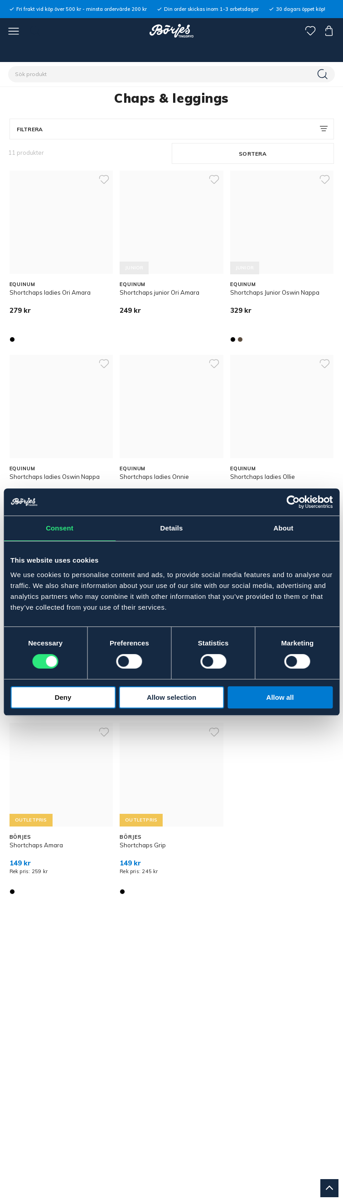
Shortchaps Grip (143, 845)
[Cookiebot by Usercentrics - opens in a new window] (293, 502)
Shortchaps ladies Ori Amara (50, 292)
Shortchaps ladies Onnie (154, 476)
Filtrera (30, 129)
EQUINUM (22, 284)
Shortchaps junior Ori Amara (159, 292)
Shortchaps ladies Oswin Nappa (55, 476)
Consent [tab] (59, 528)
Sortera (252, 153)
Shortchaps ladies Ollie (262, 476)
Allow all (280, 697)
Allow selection (171, 697)
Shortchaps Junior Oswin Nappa (274, 292)
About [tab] (284, 528)
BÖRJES (20, 837)
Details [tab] (171, 528)
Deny (63, 697)
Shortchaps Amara (36, 845)
